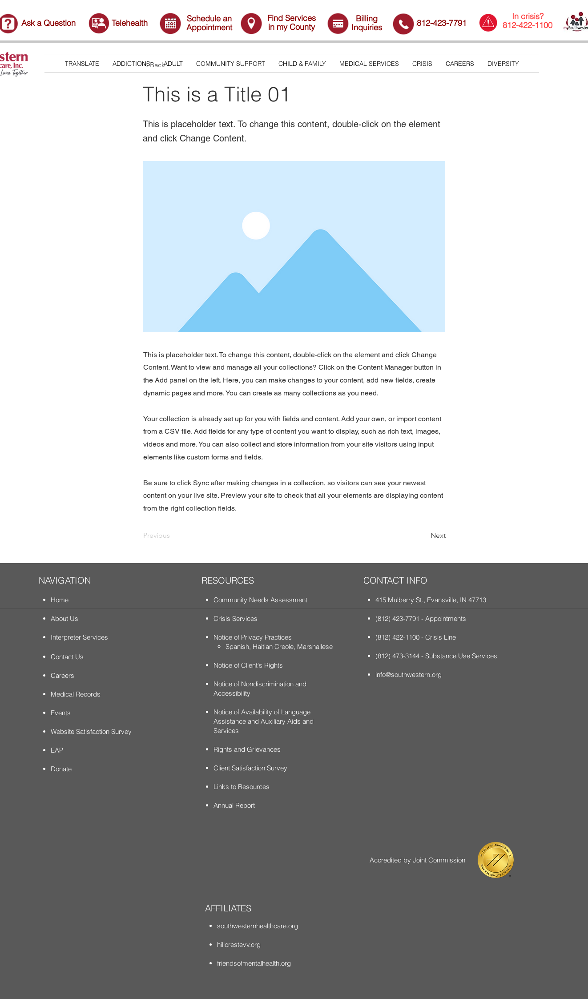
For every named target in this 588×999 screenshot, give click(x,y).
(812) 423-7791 (397, 618)
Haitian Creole (273, 646)
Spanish (237, 646)
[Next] (423, 535)
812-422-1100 (527, 25)
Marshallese (315, 646)
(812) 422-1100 (397, 637)
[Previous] (172, 535)
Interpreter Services (79, 637)
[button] (131, 63)
